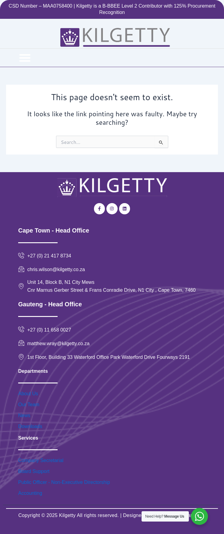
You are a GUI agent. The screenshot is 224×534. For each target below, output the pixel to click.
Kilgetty (67, 515)
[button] (25, 58)
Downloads (30, 426)
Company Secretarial (40, 460)
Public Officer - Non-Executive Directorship (64, 482)
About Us (28, 393)
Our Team (28, 404)
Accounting (30, 493)
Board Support (33, 471)
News (24, 415)
